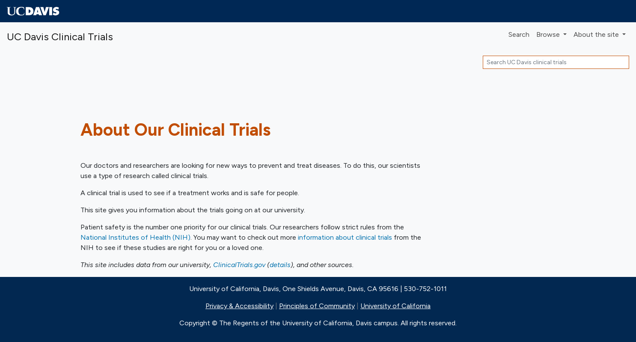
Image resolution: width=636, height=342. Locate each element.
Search (518, 34)
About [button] (597, 34)
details (280, 265)
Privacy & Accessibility (239, 306)
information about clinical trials (345, 237)
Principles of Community (317, 306)
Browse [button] (549, 34)
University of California (395, 306)
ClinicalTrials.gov (239, 265)
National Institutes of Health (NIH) (135, 237)
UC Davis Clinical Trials (60, 36)
